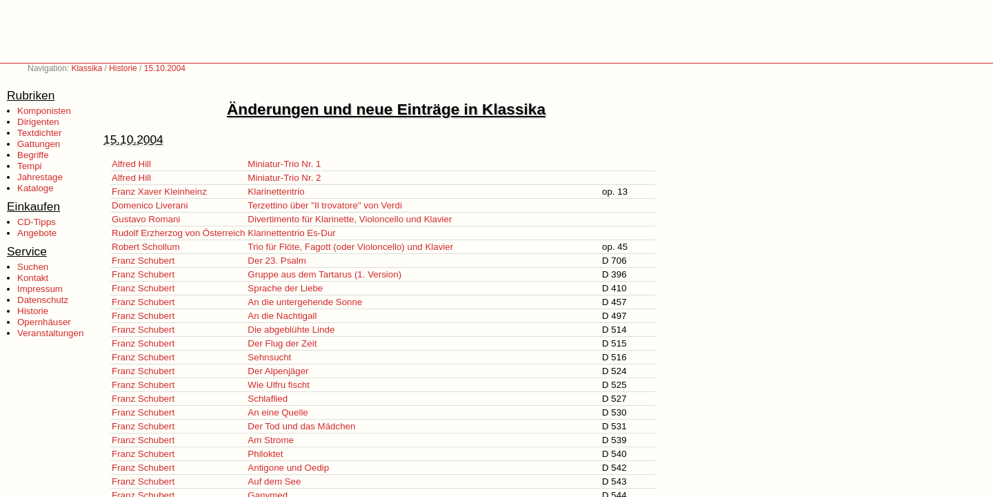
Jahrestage (40, 177)
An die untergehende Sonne (305, 302)
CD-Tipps (36, 222)
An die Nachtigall (282, 316)
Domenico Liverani (150, 205)
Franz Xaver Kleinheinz (159, 191)
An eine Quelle (278, 412)
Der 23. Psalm (276, 260)
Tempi (29, 166)
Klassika (86, 68)
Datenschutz (42, 300)
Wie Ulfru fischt (279, 385)
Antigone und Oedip (288, 467)
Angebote (37, 233)
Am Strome (271, 440)
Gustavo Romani (146, 219)
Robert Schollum (146, 247)
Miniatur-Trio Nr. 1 (284, 164)
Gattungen (38, 144)
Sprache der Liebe (285, 288)
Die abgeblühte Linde (291, 329)
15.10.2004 (164, 68)
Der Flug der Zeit (282, 343)
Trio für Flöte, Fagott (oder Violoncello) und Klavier (350, 247)
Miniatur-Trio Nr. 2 (284, 178)
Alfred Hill (131, 164)
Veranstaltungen (50, 333)
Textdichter (39, 133)
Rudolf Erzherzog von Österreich (178, 233)
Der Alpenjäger (278, 371)
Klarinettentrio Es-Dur (291, 233)
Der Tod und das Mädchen (301, 426)
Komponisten (44, 111)
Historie (123, 68)
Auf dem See (274, 481)
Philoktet (265, 454)
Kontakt (32, 278)
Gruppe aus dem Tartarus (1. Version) (324, 274)
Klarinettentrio (276, 191)
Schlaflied (268, 398)
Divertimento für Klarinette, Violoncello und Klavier (350, 219)
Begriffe (33, 155)
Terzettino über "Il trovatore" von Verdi (325, 205)
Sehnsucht (269, 357)
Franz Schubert (143, 260)
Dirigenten (38, 122)
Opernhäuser (44, 322)
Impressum (40, 289)
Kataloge (35, 188)
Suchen (32, 267)
